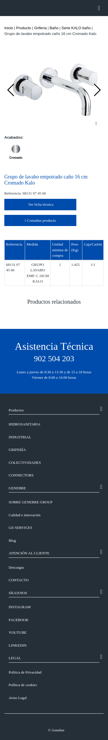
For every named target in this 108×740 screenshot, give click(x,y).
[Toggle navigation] (99, 8)
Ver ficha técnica (40, 204)
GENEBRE (17, 488)
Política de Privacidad (25, 672)
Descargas (16, 567)
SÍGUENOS (18, 593)
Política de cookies (23, 685)
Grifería (40, 28)
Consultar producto (40, 220)
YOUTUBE (17, 632)
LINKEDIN (17, 645)
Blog (12, 540)
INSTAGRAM (20, 607)
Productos (16, 410)
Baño (54, 28)
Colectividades (25, 462)
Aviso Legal (18, 698)
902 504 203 (54, 358)
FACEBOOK (19, 620)
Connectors (21, 475)
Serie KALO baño (76, 28)
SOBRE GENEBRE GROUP (30, 502)
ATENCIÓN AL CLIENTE (29, 553)
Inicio (8, 28)
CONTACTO (19, 580)
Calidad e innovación (24, 515)
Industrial (20, 437)
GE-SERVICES (20, 527)
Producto (23, 28)
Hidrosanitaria (24, 424)
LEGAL (15, 658)
